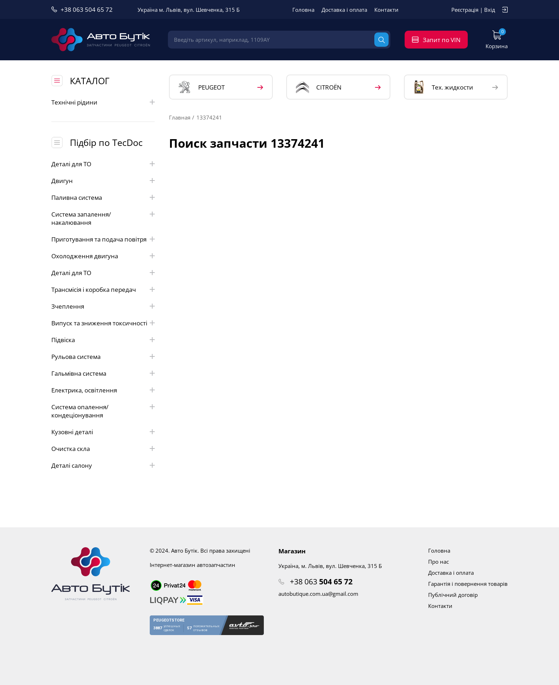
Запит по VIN (442, 40)
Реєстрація (464, 9)
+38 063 (321, 582)
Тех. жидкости (443, 87)
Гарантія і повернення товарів (468, 583)
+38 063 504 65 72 (87, 9)
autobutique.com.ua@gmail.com (318, 593)
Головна (303, 9)
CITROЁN (319, 87)
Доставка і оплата (344, 9)
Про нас (438, 561)
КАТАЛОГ (89, 81)
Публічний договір (453, 594)
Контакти (386, 9)
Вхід (489, 9)
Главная (179, 117)
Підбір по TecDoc (106, 142)
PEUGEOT (202, 87)
